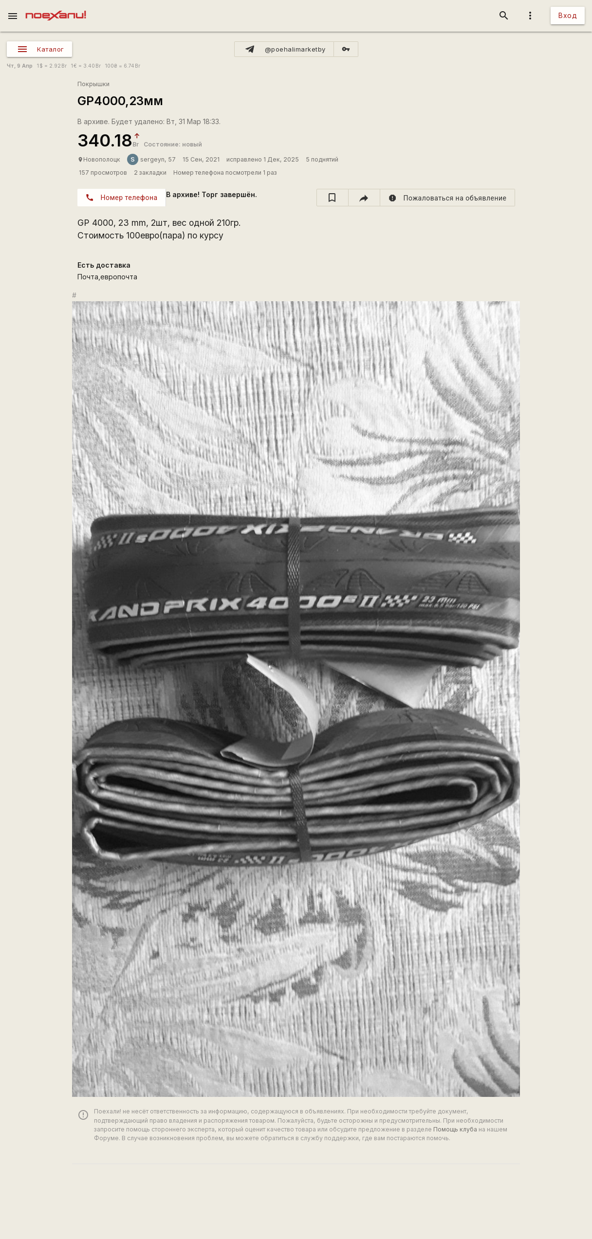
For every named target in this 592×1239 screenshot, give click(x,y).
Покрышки (93, 84)
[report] (447, 197)
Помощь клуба (455, 1129)
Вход (567, 15)
